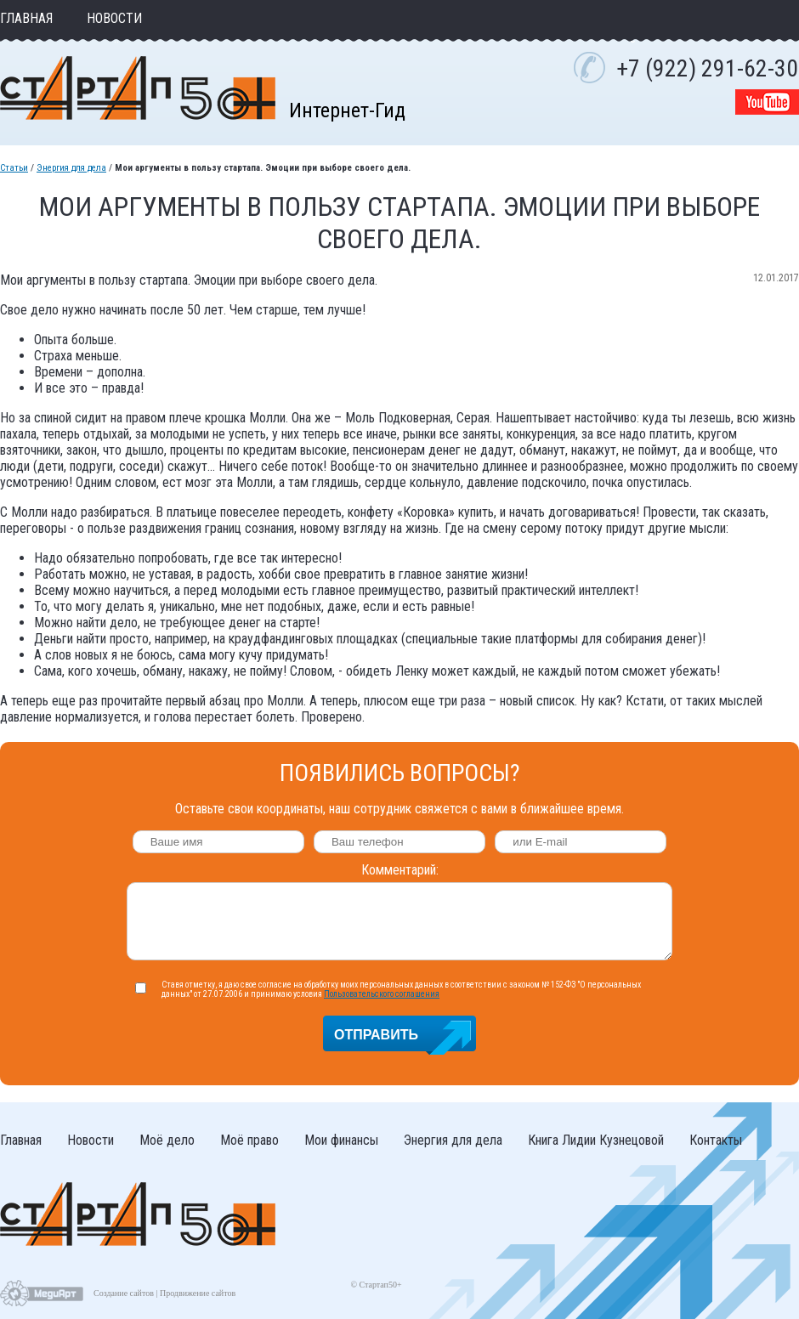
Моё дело (167, 1140)
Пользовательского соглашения (381, 994)
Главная (26, 18)
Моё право (249, 1140)
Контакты (715, 1140)
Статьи (14, 167)
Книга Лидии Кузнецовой (596, 1140)
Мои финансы (341, 1140)
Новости (114, 18)
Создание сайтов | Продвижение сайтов (164, 1293)
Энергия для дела (71, 167)
